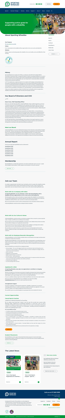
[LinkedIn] (41, 4)
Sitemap (6, 416)
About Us (50, 38)
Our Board (50, 42)
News (43, 10)
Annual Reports (51, 45)
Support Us (43, 401)
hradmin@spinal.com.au (9, 280)
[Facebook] (36, 4)
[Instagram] (39, 4)
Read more (27, 382)
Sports (6, 10)
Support (33, 10)
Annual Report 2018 (9, 153)
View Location (57, 396)
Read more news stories (49, 371)
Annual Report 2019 (9, 151)
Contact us (9, 329)
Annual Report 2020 (9, 150)
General (8, 372)
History (49, 40)
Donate (56, 404)
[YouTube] (38, 4)
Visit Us (27, 10)
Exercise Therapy (15, 10)
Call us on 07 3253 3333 (52, 392)
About (38, 10)
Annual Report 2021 (9, 148)
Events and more (11, 416)
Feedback (48, 401)
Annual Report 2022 (9, 146)
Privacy (53, 401)
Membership (50, 47)
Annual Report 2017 (9, 155)
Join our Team (51, 50)
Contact (48, 10)
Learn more (9, 168)
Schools (22, 10)
